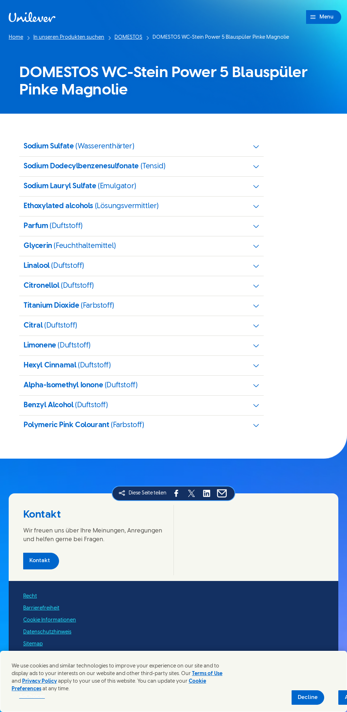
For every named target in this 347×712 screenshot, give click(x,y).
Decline (308, 697)
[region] (173, 681)
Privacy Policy (39, 681)
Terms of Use (207, 674)
